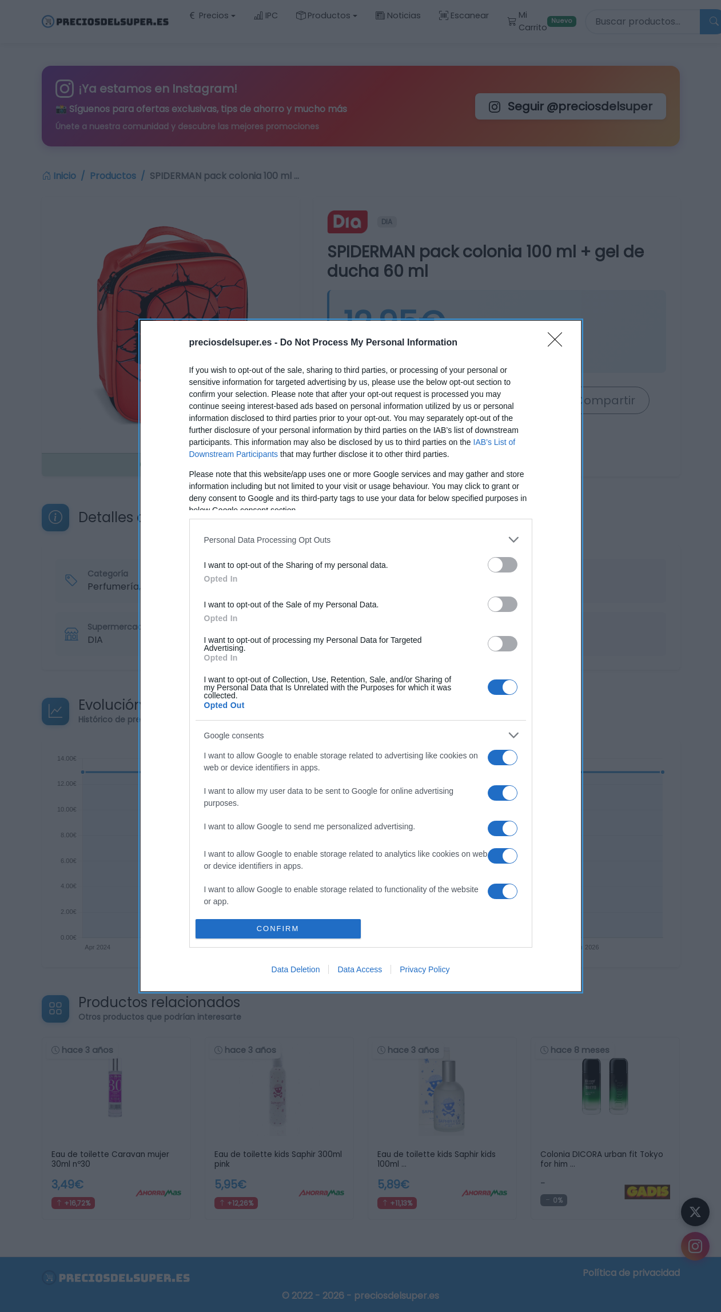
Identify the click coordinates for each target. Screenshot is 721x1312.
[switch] (502, 564)
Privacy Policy (424, 969)
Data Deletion (296, 969)
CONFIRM (278, 928)
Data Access (359, 969)
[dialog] (361, 656)
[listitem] (360, 540)
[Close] (558, 343)
